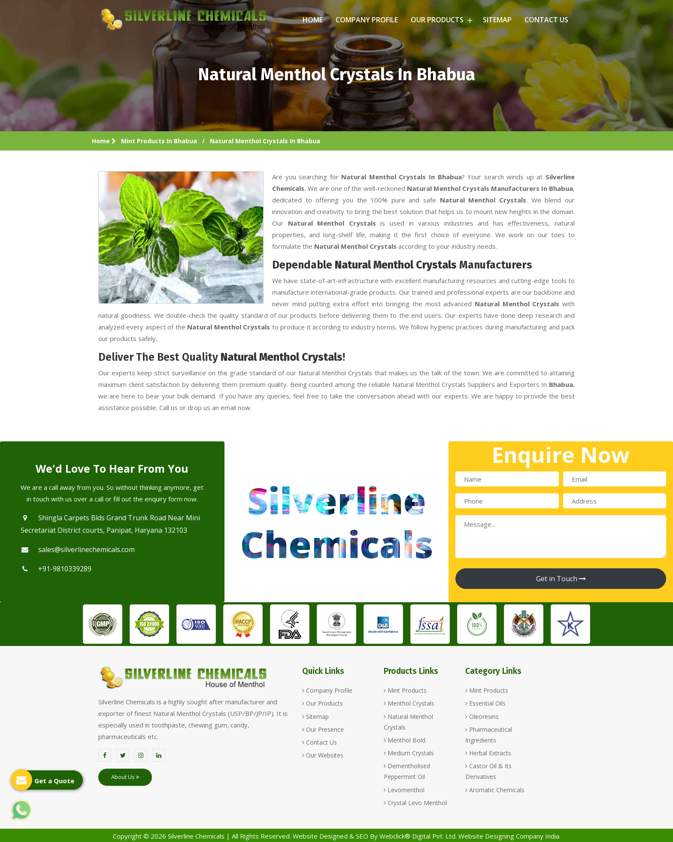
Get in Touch (561, 578)
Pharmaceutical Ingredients (488, 734)
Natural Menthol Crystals (408, 721)
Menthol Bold (404, 740)
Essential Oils (485, 703)
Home (313, 19)
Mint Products (405, 690)
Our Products (440, 19)
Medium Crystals (409, 753)
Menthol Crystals (409, 703)
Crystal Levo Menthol (415, 803)
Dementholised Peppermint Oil (407, 771)
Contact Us (546, 19)
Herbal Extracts (488, 753)
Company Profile (367, 19)
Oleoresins (482, 716)
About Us (125, 777)
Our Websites (322, 755)
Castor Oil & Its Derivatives (488, 771)
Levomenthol (404, 790)
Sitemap (497, 19)
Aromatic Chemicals (494, 790)
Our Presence (323, 729)
